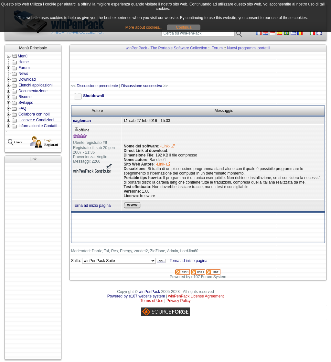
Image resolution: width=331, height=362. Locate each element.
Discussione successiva (141, 86)
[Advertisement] (33, 261)
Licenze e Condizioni (36, 120)
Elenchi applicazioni (35, 85)
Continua (183, 27)
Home (23, 62)
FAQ (22, 108)
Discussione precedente (97, 86)
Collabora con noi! (34, 114)
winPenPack (149, 291)
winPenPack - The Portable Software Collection (166, 48)
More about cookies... (144, 27)
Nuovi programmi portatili (248, 48)
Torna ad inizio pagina (92, 205)
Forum (24, 67)
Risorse (25, 97)
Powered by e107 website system (136, 296)
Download (27, 79)
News (23, 73)
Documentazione (33, 91)
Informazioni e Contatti (37, 126)
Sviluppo (25, 102)
